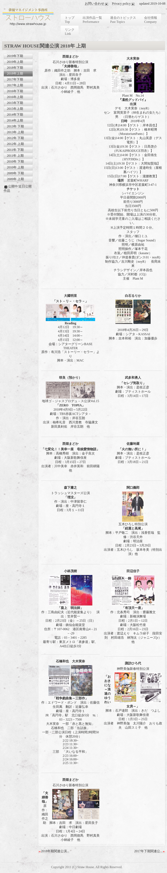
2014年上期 (15, 120)
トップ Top (69, 19)
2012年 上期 (15, 144)
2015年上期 (15, 108)
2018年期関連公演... (53, 851)
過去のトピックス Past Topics (123, 19)
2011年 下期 (15, 149)
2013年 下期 (15, 126)
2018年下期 (15, 67)
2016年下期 (15, 91)
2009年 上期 (15, 179)
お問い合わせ (97, 3)
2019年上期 (15, 61)
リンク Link (69, 31)
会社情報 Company (150, 19)
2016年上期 (15, 97)
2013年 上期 (15, 132)
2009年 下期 (15, 173)
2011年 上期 (15, 155)
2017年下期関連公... (149, 851)
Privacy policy (123, 3)
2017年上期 (15, 85)
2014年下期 (15, 114)
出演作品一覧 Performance (92, 19)
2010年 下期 (15, 161)
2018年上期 (15, 73)
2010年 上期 (15, 167)
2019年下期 (15, 56)
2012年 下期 (15, 138)
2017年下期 (15, 79)
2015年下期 (15, 103)
